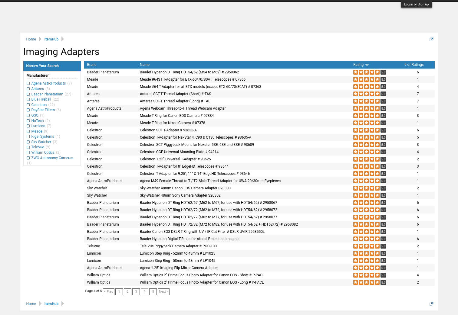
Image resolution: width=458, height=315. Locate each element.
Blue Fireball (41, 99)
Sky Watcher (41, 142)
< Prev (108, 292)
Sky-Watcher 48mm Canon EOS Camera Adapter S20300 (185, 188)
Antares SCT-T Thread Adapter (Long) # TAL (175, 101)
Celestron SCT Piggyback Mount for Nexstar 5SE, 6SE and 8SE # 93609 (197, 145)
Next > (163, 292)
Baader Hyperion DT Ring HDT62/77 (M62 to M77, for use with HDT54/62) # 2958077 (208, 217)
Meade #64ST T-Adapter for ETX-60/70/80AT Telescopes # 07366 (192, 79)
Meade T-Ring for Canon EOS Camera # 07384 (177, 116)
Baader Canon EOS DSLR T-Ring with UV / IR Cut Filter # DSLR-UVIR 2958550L (202, 232)
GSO (35, 115)
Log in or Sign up (416, 4)
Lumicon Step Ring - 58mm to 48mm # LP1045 (177, 261)
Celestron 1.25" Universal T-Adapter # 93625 (175, 159)
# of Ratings (414, 65)
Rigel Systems (43, 136)
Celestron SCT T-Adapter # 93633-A (168, 130)
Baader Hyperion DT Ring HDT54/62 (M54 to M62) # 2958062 (189, 72)
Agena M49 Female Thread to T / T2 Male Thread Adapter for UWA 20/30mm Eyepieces (210, 181)
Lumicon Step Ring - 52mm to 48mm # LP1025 (177, 253)
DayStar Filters (43, 110)
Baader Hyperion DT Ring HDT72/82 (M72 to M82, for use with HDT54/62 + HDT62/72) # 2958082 (219, 224)
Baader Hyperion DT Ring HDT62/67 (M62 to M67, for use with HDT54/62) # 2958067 (208, 203)
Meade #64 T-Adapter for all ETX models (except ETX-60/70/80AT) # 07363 (200, 87)
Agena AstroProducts (49, 83)
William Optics (43, 152)
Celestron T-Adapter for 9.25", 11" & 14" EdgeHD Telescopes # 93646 (195, 174)
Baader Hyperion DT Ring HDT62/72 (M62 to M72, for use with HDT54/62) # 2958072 (208, 210)
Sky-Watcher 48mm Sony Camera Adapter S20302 (180, 195)
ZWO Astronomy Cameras (52, 158)
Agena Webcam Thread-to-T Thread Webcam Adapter (183, 108)
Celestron (39, 105)
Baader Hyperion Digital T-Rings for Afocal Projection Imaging (189, 239)
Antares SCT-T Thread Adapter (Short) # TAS (175, 94)
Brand (92, 65)
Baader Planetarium (47, 94)
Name (145, 65)
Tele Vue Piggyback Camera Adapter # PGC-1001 (179, 246)
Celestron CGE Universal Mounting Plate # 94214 (179, 152)
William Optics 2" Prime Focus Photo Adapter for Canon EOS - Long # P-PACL (202, 282)
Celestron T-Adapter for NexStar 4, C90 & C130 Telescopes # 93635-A (195, 137)
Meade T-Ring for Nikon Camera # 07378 (172, 123)
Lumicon (38, 126)
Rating (361, 65)
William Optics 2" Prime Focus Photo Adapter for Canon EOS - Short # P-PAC (201, 275)
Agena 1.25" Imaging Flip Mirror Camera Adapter (179, 268)
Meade (37, 131)
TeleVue (38, 147)
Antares (38, 89)
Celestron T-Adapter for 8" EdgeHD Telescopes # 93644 (184, 166)
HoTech (38, 121)
